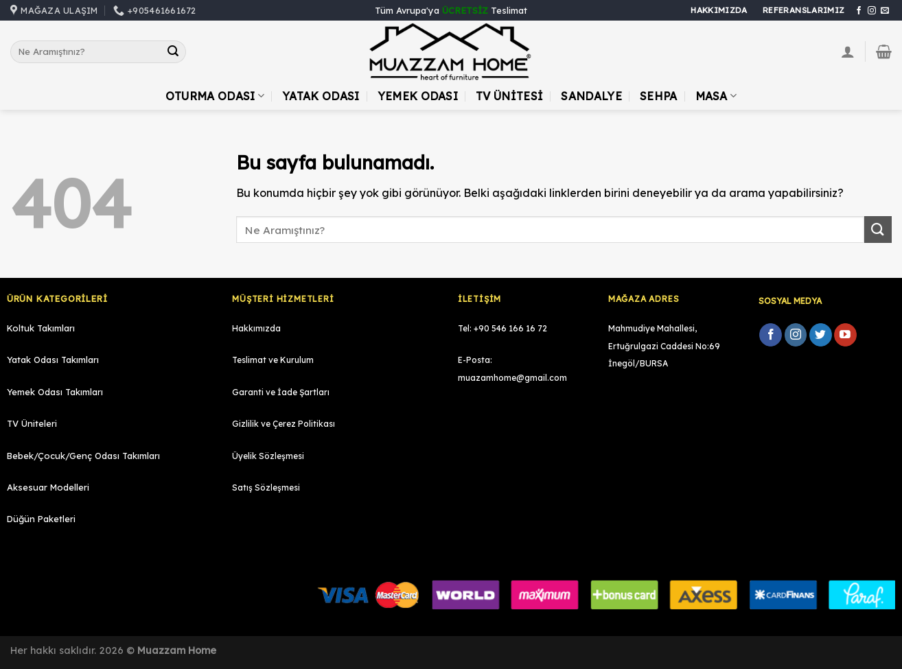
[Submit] (173, 52)
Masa (716, 96)
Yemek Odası (418, 96)
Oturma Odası (214, 96)
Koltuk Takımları (41, 327)
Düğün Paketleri (41, 518)
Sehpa (659, 96)
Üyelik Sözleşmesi (268, 456)
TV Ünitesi (509, 96)
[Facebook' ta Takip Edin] (859, 11)
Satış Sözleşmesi (266, 487)
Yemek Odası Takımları (55, 391)
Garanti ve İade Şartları (280, 392)
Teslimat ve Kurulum (273, 360)
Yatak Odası (321, 96)
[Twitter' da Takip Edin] (820, 335)
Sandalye (591, 96)
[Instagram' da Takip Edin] (872, 11)
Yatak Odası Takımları (53, 359)
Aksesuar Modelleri (48, 487)
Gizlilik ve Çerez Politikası (283, 424)
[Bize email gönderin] (885, 11)
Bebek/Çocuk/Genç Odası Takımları (83, 455)
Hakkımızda (256, 328)
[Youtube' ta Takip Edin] (845, 335)
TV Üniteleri (32, 423)
